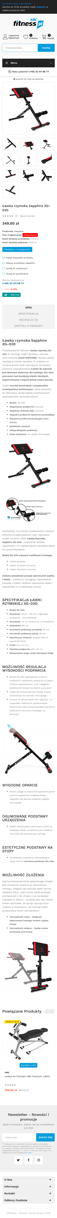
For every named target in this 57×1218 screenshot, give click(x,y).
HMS (7, 1072)
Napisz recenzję (27, 216)
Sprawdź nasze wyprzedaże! (16, 3)
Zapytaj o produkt (28, 325)
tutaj (30, 1153)
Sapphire (18, 231)
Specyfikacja (28, 313)
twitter (18, 1160)
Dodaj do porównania (17, 273)
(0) (16, 216)
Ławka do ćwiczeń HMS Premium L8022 (27, 1076)
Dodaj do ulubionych (16, 268)
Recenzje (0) (28, 319)
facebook (28, 1160)
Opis (28, 307)
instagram (39, 1160)
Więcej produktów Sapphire (20, 263)
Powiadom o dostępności (17, 249)
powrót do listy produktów (28, 79)
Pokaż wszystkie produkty (19, 257)
